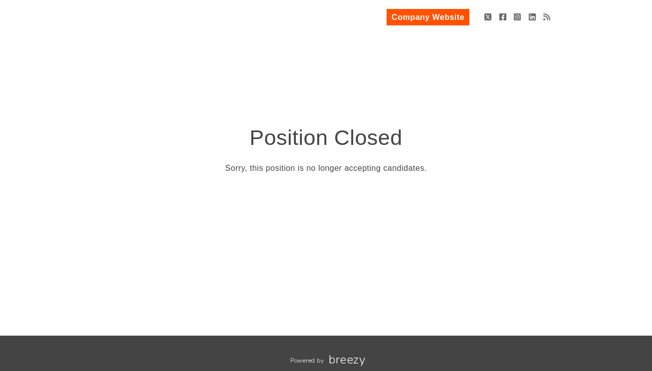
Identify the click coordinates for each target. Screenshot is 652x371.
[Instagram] (517, 17)
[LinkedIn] (532, 17)
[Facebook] (503, 17)
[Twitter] (488, 17)
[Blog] (547, 17)
